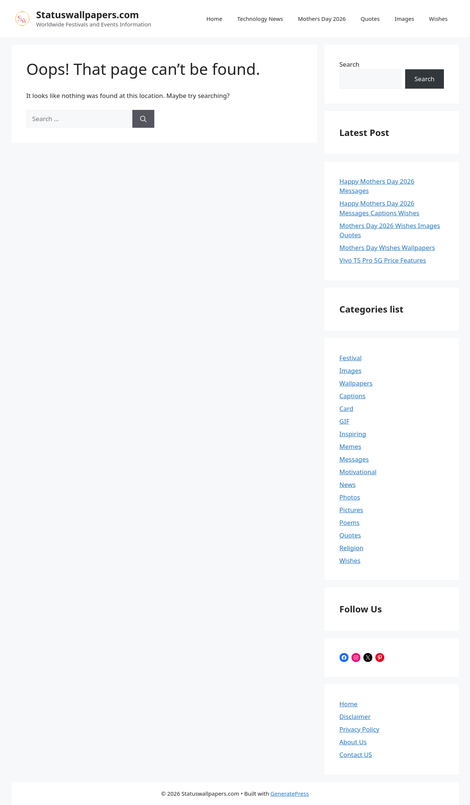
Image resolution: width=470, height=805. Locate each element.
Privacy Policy (359, 729)
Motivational (358, 472)
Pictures (351, 509)
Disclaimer (355, 716)
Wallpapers (356, 383)
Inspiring (353, 434)
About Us (353, 742)
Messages (354, 459)
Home (214, 18)
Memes (351, 446)
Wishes (438, 18)
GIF (345, 421)
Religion (352, 547)
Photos (350, 497)
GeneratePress (290, 793)
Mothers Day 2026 (322, 18)
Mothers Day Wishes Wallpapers (387, 247)
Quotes (370, 18)
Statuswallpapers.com (87, 14)
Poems (350, 522)
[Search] (143, 119)
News (348, 484)
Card (346, 408)
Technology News (260, 18)
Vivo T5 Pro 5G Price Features (383, 260)
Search (350, 64)
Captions (353, 396)
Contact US (356, 754)
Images (404, 18)
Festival (351, 358)
